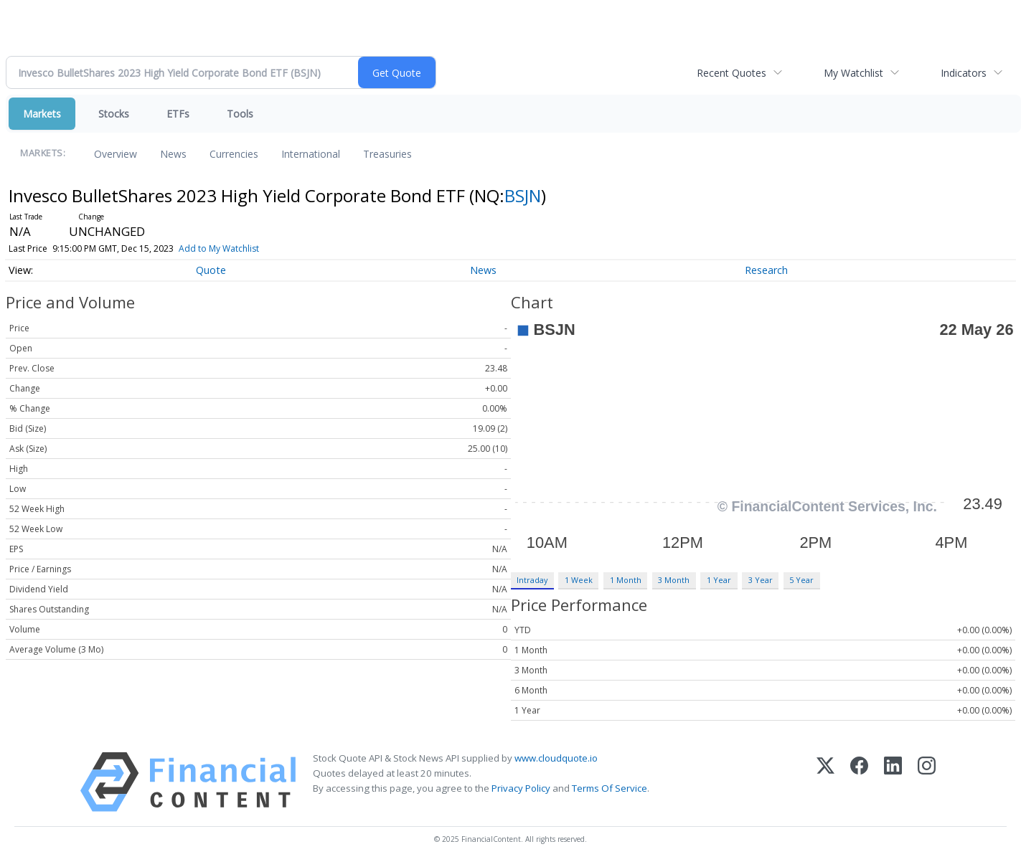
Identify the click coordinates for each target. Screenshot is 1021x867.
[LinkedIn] (893, 782)
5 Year (801, 579)
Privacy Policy (520, 788)
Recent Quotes (731, 73)
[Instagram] (926, 782)
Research (766, 270)
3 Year (760, 579)
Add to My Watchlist (219, 248)
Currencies (234, 154)
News (173, 154)
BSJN (522, 195)
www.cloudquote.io (556, 758)
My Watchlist (853, 73)
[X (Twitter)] (825, 782)
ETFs (177, 113)
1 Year (719, 579)
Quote (211, 270)
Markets (42, 113)
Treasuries (387, 154)
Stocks (113, 113)
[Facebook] (859, 782)
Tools (240, 113)
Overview (115, 154)
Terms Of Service (609, 788)
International (310, 154)
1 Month (625, 579)
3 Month (674, 579)
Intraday (532, 579)
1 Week (579, 579)
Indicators (964, 73)
